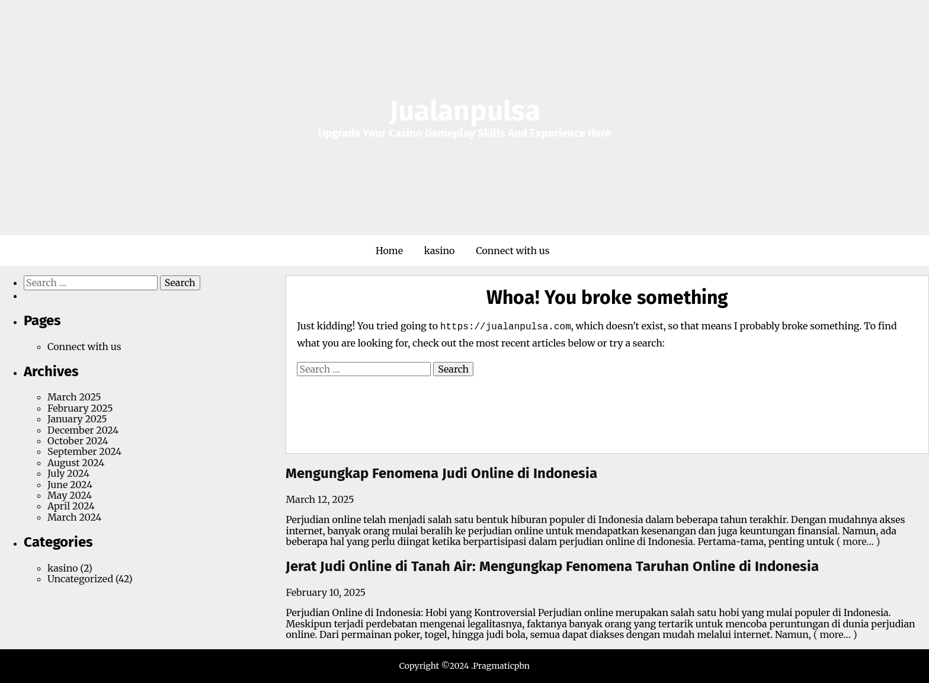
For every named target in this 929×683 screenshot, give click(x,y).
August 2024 (75, 463)
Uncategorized (80, 579)
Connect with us (513, 250)
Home (389, 250)
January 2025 (77, 419)
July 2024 (68, 473)
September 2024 (84, 451)
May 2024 (69, 495)
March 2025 (74, 397)
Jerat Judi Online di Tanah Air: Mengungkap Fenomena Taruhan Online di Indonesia (552, 566)
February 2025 (80, 408)
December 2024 (82, 430)
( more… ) (857, 541)
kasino (439, 250)
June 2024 (69, 484)
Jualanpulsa (464, 111)
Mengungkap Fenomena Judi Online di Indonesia (441, 473)
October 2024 (77, 441)
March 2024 (74, 517)
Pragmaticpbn (501, 665)
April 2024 (71, 506)
